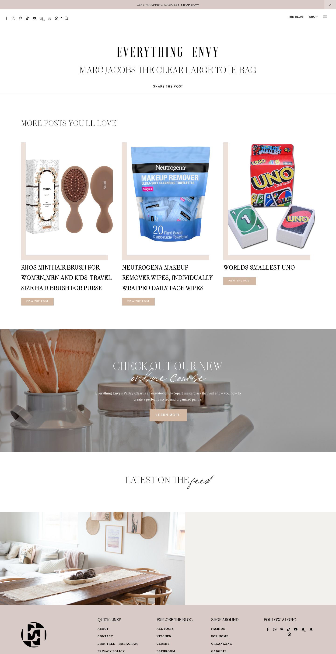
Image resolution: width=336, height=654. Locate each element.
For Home (219, 636)
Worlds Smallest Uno (259, 267)
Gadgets (219, 651)
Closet (163, 643)
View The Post (37, 301)
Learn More (168, 415)
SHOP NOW (190, 4)
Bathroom (166, 651)
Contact (105, 636)
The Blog (296, 17)
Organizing (221, 643)
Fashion (218, 628)
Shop (313, 17)
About (103, 628)
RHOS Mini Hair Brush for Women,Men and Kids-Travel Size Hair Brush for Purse (66, 278)
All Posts (165, 628)
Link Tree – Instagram (118, 643)
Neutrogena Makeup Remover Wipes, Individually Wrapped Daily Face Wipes (167, 278)
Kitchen (164, 636)
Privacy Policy (111, 651)
